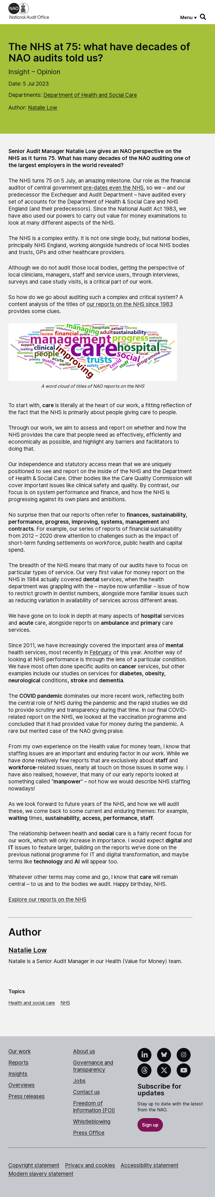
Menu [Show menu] (186, 17)
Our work (19, 1051)
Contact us (86, 1092)
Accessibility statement (149, 1165)
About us (84, 1051)
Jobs (79, 1081)
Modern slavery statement (40, 1174)
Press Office (88, 1133)
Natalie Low (42, 107)
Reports (18, 1062)
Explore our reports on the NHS (47, 899)
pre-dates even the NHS (113, 187)
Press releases (26, 1096)
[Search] (203, 16)
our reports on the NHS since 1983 (130, 304)
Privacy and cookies (90, 1165)
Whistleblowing (91, 1121)
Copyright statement (33, 1165)
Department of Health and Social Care (90, 95)
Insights (17, 1074)
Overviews (21, 1085)
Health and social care (31, 1003)
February (101, 652)
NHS (65, 1003)
